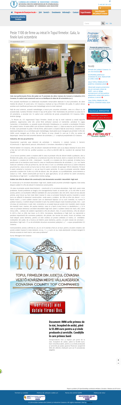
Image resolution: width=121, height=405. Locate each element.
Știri (40, 12)
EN (111, 23)
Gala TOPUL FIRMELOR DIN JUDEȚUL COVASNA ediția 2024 (99, 102)
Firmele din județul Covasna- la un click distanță (99, 71)
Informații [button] (66, 12)
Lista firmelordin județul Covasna (100, 12)
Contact (76, 12)
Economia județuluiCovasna (18, 18)
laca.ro (89, 402)
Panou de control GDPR (73, 393)
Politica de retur (99, 393)
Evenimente (56, 12)
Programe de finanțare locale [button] (25, 12)
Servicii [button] (46, 12)
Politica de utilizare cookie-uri (47, 393)
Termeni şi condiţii (21, 393)
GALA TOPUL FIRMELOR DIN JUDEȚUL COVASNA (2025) (98, 83)
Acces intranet (105, 8)
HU (107, 23)
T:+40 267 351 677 (104, 4)
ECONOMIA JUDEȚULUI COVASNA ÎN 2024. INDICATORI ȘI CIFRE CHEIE (99, 77)
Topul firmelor (85, 12)
